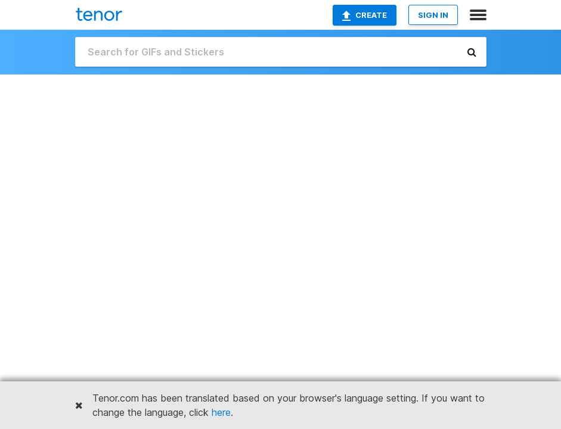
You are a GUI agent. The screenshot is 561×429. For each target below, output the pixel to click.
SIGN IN (433, 15)
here (221, 412)
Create (364, 15)
